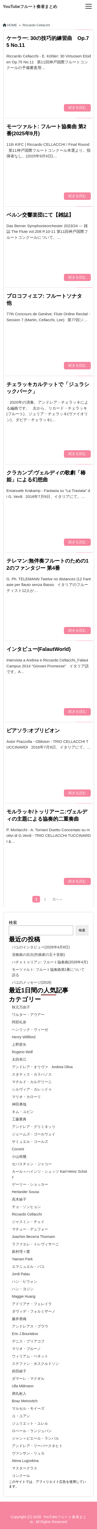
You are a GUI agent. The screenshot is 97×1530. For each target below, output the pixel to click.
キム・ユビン (23, 1112)
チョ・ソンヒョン (26, 1207)
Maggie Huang (23, 1296)
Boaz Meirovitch (25, 1401)
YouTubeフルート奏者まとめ (30, 6)
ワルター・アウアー (28, 1015)
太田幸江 (19, 1059)
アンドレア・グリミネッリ (33, 1127)
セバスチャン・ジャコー (32, 1164)
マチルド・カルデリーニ (32, 1082)
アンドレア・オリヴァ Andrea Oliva (42, 1067)
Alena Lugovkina (25, 1461)
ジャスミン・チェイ (28, 1222)
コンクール (21, 1476)
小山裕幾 (19, 1156)
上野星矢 (19, 1044)
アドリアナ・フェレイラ (32, 1304)
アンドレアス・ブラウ (30, 1326)
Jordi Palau (21, 1274)
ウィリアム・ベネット (30, 1356)
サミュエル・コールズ (30, 1142)
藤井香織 (19, 1319)
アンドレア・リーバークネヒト (37, 1446)
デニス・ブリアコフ (28, 1341)
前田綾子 (19, 1371)
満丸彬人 (19, 1393)
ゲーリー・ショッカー (30, 1184)
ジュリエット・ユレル (30, 1423)
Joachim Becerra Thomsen (33, 1237)
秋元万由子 (21, 1007)
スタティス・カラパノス (32, 1074)
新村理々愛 (21, 1252)
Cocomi (18, 1149)
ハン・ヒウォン (24, 1281)
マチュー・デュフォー (30, 1229)
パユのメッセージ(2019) (31, 982)
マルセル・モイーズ (28, 1408)
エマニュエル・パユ (28, 1266)
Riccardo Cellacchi (27, 1214)
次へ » (57, 899)
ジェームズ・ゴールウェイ (33, 1134)
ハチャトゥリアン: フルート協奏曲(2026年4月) (50, 962)
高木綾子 (19, 1199)
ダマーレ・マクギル (28, 1378)
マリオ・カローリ (26, 1097)
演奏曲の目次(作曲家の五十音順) (38, 955)
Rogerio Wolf (22, 1052)
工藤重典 (19, 1119)
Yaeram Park (22, 1259)
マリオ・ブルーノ (26, 1349)
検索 (13, 922)
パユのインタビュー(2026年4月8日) (41, 947)
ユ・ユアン (21, 1416)
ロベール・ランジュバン (32, 1431)
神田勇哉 (19, 1104)
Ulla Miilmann (23, 1386)
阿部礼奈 (19, 1022)
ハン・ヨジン (23, 1289)
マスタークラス (24, 1468)
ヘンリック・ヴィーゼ (30, 1029)
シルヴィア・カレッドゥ (32, 1089)
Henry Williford (23, 1037)
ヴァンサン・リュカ (28, 1453)
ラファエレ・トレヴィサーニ (35, 1244)
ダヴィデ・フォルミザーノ (33, 1311)
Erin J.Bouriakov (25, 1334)
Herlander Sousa (25, 1192)
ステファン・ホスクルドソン (35, 1364)
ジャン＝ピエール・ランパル (35, 1438)
